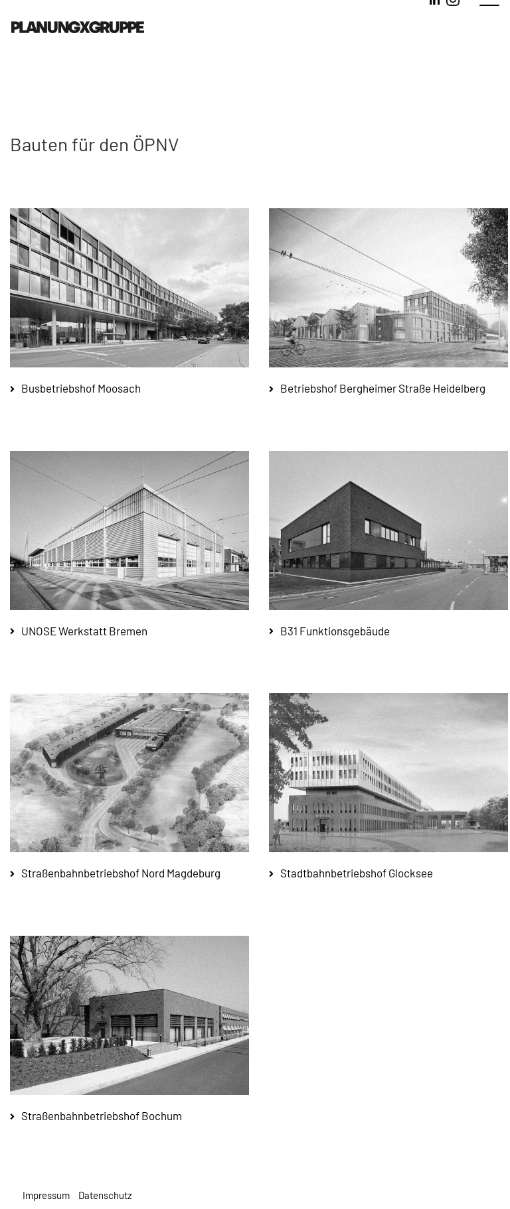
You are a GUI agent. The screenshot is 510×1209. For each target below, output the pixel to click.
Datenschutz (105, 1195)
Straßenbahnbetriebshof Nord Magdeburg (120, 872)
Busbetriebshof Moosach (81, 388)
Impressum (46, 1195)
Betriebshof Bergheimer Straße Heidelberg (382, 388)
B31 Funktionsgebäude (335, 630)
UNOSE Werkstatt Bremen (84, 630)
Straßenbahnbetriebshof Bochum (101, 1115)
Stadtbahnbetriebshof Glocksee (356, 872)
